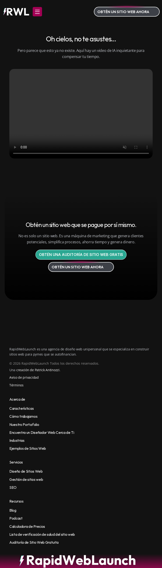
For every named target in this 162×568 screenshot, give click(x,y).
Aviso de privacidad (24, 377)
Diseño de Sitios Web (26, 471)
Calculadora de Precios (27, 526)
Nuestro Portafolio (24, 424)
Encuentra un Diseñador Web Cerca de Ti (41, 432)
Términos (16, 385)
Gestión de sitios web (26, 479)
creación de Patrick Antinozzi (38, 370)
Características (21, 408)
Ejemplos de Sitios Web (27, 448)
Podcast (16, 518)
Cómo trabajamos (23, 416)
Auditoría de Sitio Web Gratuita (34, 542)
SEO (13, 487)
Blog (12, 510)
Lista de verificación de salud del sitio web (42, 534)
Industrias (17, 440)
